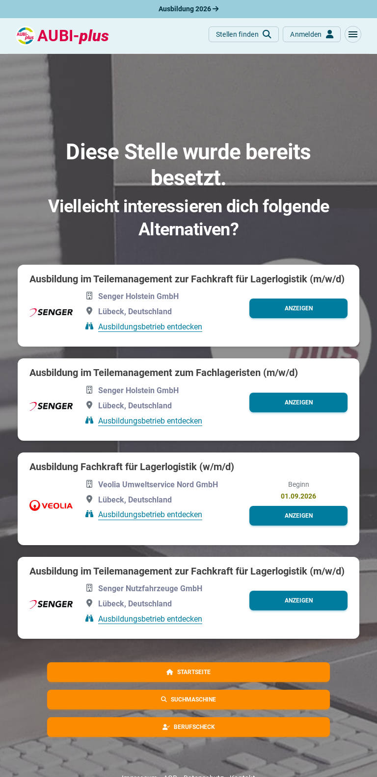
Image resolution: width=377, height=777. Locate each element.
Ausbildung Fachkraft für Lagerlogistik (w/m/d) (131, 467)
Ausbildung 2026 (188, 9)
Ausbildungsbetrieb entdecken (150, 326)
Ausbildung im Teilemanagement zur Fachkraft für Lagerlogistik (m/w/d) (187, 279)
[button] (353, 34)
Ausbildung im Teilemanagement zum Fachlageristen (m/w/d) (163, 372)
